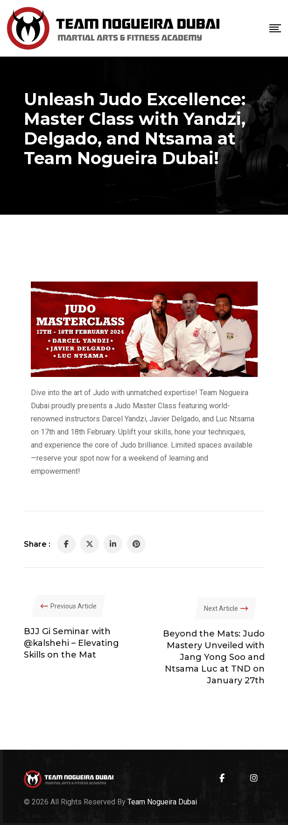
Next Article (221, 608)
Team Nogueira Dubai (162, 801)
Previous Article (73, 606)
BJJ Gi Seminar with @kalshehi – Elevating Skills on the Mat (71, 643)
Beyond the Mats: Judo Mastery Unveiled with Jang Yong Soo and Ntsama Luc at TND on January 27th (214, 657)
